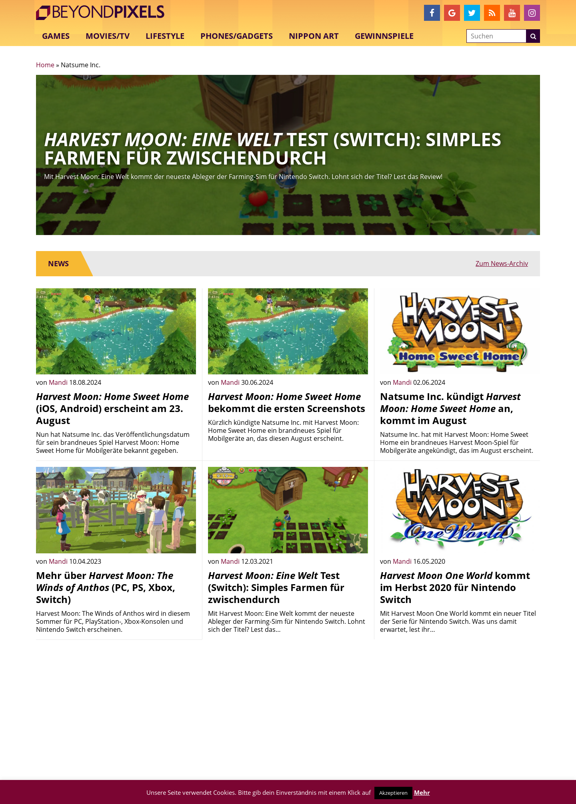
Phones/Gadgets (236, 35)
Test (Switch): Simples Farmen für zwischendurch (276, 587)
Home (45, 64)
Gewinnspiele (384, 35)
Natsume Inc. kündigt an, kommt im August (450, 408)
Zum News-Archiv (502, 263)
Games (56, 35)
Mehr (422, 792)
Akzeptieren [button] (393, 792)
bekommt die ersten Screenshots (286, 402)
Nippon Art (314, 35)
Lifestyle (165, 35)
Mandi (59, 382)
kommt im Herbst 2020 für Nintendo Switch (455, 587)
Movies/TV (108, 35)
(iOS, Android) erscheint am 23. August (112, 408)
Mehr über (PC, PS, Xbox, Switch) (105, 587)
